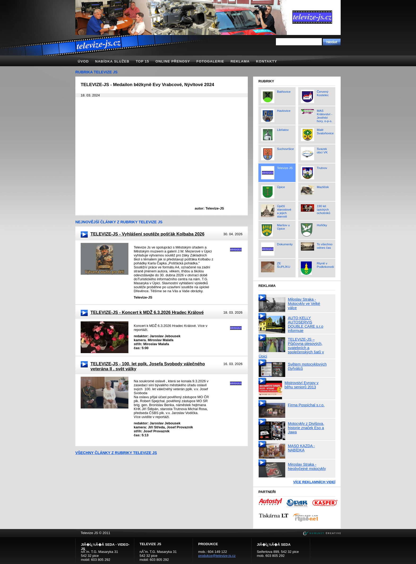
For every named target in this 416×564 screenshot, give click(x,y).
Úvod (83, 61)
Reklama (240, 61)
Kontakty (266, 61)
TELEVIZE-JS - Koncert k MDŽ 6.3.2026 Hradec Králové (147, 312)
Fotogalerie (210, 61)
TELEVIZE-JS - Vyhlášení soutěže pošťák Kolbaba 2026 (147, 234)
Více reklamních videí (314, 482)
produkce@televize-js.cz (217, 556)
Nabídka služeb (112, 61)
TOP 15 (142, 61)
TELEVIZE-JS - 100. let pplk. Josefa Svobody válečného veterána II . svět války (147, 366)
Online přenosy (172, 61)
